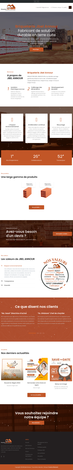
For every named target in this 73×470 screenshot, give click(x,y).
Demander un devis (62, 234)
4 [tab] (43, 333)
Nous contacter (42, 459)
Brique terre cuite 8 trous (29, 184)
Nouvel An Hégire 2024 (12, 383)
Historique (36, 49)
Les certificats (41, 453)
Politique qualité (42, 447)
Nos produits (36, 207)
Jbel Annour (28, 445)
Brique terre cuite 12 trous (48, 184)
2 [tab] (37, 333)
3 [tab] (40, 333)
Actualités (40, 456)
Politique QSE (41, 450)
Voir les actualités (36, 395)
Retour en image (61, 384)
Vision (27, 451)
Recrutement (36, 423)
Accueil (27, 442)
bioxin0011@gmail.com (43, 7)
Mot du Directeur (30, 448)
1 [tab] (32, 333)
